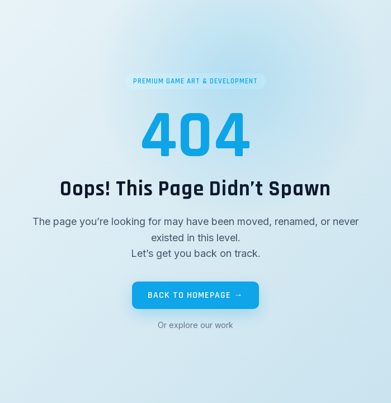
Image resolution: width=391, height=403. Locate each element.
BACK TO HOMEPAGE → (195, 295)
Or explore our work (195, 325)
